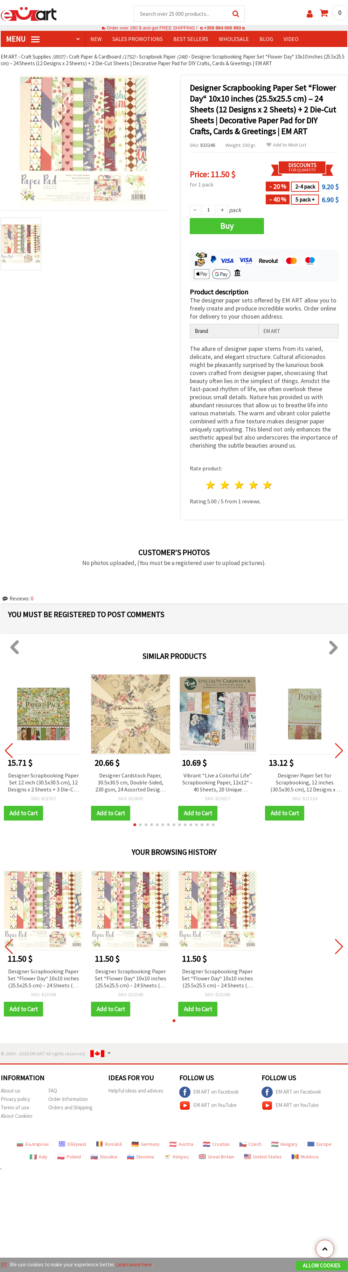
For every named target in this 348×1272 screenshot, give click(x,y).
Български (32, 1144)
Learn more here (134, 1264)
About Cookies (17, 1116)
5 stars (268, 485)
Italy (39, 1157)
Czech (250, 1144)
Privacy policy (15, 1099)
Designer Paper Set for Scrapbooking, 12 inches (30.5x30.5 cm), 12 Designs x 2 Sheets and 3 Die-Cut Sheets (304, 783)
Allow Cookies (321, 1265)
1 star (211, 485)
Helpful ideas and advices (135, 1090)
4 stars (253, 485)
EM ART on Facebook (209, 1092)
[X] (4, 1264)
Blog (266, 38)
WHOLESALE (234, 38)
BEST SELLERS (190, 38)
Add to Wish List (286, 145)
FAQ (52, 1090)
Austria (181, 1144)
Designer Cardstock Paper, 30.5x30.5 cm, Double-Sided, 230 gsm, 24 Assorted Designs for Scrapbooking (130, 783)
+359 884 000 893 (222, 27)
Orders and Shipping (70, 1107)
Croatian (216, 1144)
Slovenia (140, 1157)
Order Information (68, 1099)
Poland (69, 1157)
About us (10, 1090)
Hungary (284, 1144)
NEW (96, 38)
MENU (23, 39)
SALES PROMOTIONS (137, 38)
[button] (134, 824)
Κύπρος (176, 1156)
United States (263, 1156)
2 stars (225, 485)
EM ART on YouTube (208, 1105)
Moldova (305, 1156)
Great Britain (216, 1156)
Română (109, 1144)
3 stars (239, 485)
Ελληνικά (72, 1144)
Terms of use (15, 1107)
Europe (319, 1144)
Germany (146, 1144)
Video (291, 38)
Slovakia (104, 1157)
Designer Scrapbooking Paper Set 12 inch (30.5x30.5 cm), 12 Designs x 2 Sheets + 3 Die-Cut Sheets (43, 783)
